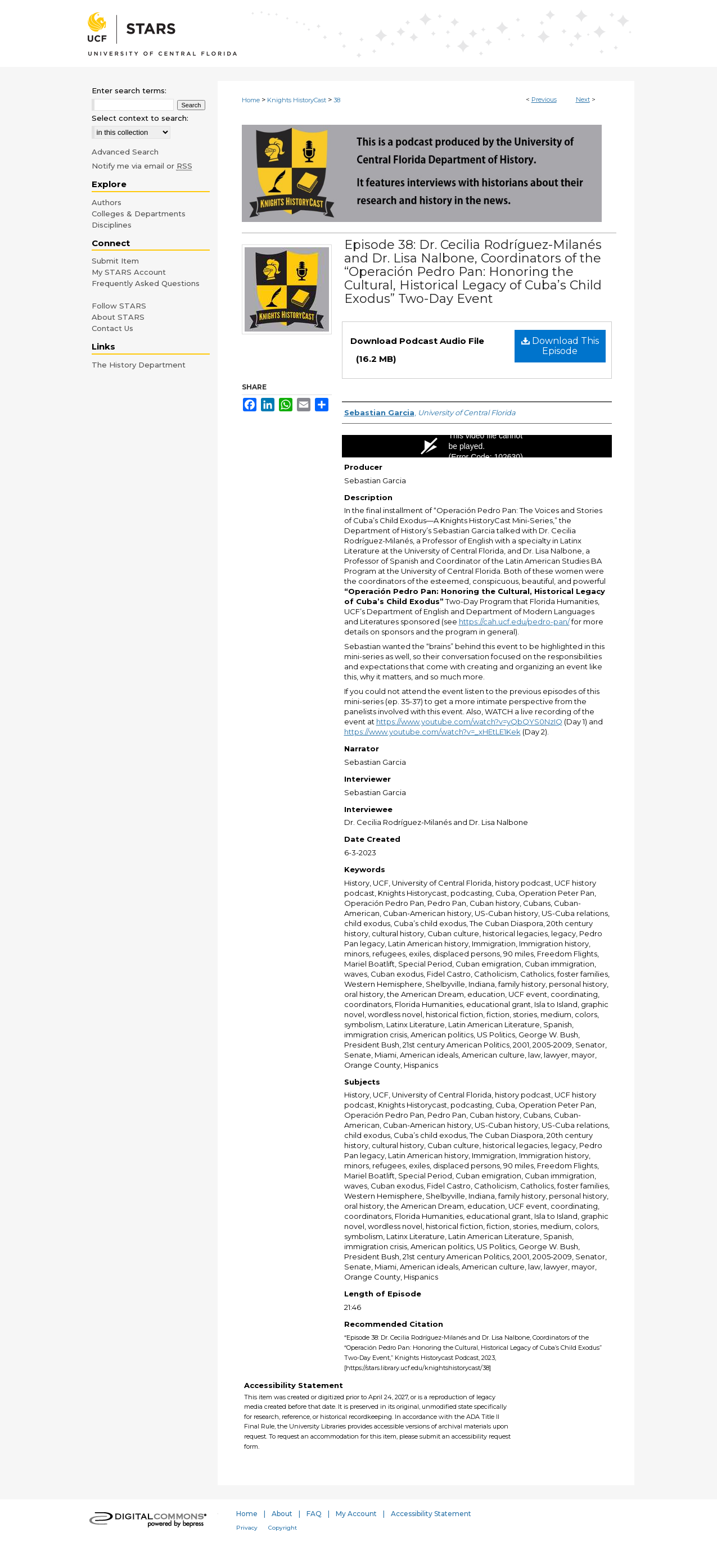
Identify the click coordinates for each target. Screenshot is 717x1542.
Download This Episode (560, 345)
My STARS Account (129, 271)
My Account (356, 1513)
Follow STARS (119, 305)
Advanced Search (125, 151)
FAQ (314, 1513)
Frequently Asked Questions (146, 283)
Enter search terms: (129, 90)
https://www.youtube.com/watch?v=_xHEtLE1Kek (432, 731)
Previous (544, 99)
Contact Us (112, 328)
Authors (106, 202)
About (282, 1513)
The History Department (139, 364)
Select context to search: (140, 118)
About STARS (118, 316)
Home (251, 100)
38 (336, 100)
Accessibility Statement (431, 1513)
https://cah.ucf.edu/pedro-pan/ (514, 621)
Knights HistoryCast (296, 100)
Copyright (282, 1527)
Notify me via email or (142, 165)
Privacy (247, 1527)
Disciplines (112, 224)
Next (583, 99)
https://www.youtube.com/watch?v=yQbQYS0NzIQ (469, 721)
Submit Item (115, 260)
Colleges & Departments (139, 213)
